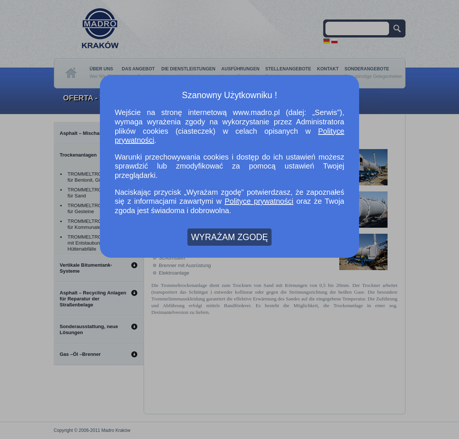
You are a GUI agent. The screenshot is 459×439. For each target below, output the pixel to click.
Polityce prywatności (258, 201)
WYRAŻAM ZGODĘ (229, 237)
